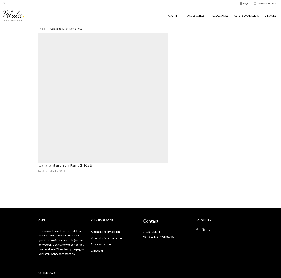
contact (66, 253)
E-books (270, 15)
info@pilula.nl (151, 232)
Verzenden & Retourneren (106, 238)
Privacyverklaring (102, 244)
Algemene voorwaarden (105, 231)
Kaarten (174, 15)
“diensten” (44, 253)
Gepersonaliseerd (246, 15)
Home (42, 28)
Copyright (97, 251)
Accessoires (197, 15)
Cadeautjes (220, 15)
